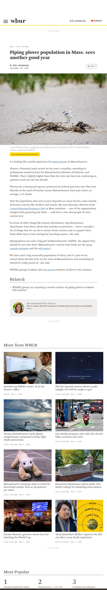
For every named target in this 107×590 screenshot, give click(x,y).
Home (11, 47)
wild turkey (45, 248)
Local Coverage (22, 47)
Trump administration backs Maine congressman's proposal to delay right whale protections (25, 437)
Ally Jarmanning (21, 65)
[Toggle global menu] (6, 21)
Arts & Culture (62, 542)
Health (7, 394)
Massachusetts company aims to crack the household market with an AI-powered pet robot (27, 487)
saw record (49, 270)
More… (30, 308)
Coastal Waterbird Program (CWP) (29, 208)
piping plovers (60, 162)
